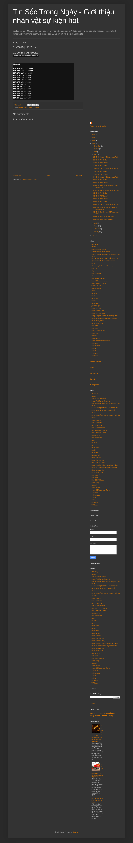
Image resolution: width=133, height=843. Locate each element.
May (95, 154)
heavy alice (95, 298)
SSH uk (94, 348)
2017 (94, 235)
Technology (94, 373)
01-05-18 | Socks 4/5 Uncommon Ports (105, 204)
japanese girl (96, 306)
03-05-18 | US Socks (100, 193)
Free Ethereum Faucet (99, 283)
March (96, 226)
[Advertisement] (105, 78)
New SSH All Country (98, 331)
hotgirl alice (95, 303)
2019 (94, 141)
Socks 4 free (96, 338)
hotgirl (94, 301)
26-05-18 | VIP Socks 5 (100, 163)
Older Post (78, 176)
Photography (94, 385)
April (95, 223)
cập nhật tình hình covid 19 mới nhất (103, 261)
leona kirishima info (98, 311)
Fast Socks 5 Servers (98, 278)
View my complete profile (98, 126)
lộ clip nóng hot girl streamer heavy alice (105, 316)
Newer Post (17, 176)
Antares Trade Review (99, 249)
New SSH (95, 328)
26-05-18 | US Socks (100, 160)
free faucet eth (96, 286)
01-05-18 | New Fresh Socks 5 (103, 219)
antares (94, 247)
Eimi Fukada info (97, 273)
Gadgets (93, 379)
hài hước (94, 293)
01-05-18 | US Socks (100, 202)
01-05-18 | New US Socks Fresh (103, 217)
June (95, 152)
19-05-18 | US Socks (100, 171)
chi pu (93, 263)
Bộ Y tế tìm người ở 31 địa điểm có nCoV (105, 258)
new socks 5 (96, 326)
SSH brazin (95, 343)
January (96, 232)
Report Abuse (95, 362)
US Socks (36, 107)
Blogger (75, 832)
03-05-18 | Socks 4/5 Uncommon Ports (105, 190)
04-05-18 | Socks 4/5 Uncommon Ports (105, 177)
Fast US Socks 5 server (25, 107)
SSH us (94, 350)
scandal (94, 336)
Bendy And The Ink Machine (101, 252)
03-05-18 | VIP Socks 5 (100, 196)
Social (92, 367)
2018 (94, 143)
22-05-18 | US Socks (100, 166)
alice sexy (95, 244)
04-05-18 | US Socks (100, 180)
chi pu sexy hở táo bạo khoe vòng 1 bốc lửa (106, 266)
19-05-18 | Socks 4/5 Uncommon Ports (105, 168)
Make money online (98, 321)
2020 (94, 138)
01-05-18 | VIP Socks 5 (100, 199)
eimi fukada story (97, 276)
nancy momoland (97, 323)
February (97, 229)
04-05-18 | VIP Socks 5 (100, 183)
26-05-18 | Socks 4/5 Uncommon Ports (105, 157)
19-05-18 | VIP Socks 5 (100, 174)
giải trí (94, 291)
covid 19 (94, 268)
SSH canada (96, 346)
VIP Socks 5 (95, 355)
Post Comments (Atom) (29, 179)
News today (95, 333)
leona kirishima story (98, 313)
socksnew (95, 123)
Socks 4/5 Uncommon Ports (101, 341)
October (96, 149)
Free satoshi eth (97, 288)
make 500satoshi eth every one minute (104, 318)
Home (48, 176)
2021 (94, 135)
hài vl (93, 296)
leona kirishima (96, 308)
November (97, 146)
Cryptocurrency (96, 271)
